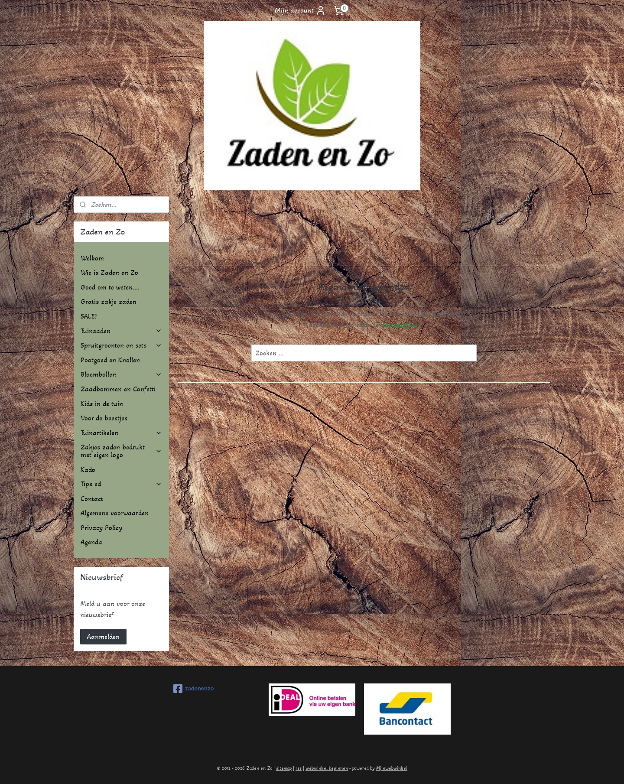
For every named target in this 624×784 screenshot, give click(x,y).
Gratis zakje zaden (108, 301)
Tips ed (121, 484)
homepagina (398, 325)
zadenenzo (193, 688)
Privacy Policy (101, 528)
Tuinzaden (121, 331)
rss (299, 768)
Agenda (91, 542)
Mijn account (300, 10)
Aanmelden (103, 636)
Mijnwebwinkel (391, 768)
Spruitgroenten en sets (121, 345)
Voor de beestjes (104, 418)
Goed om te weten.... (110, 287)
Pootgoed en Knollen (110, 360)
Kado (88, 469)
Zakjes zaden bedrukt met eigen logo (121, 451)
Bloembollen (121, 374)
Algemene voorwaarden (115, 513)
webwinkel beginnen (327, 768)
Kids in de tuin (102, 404)
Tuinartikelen (121, 433)
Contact (92, 498)
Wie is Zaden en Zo (109, 272)
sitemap (284, 768)
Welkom (92, 258)
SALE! (89, 316)
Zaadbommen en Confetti (118, 389)
